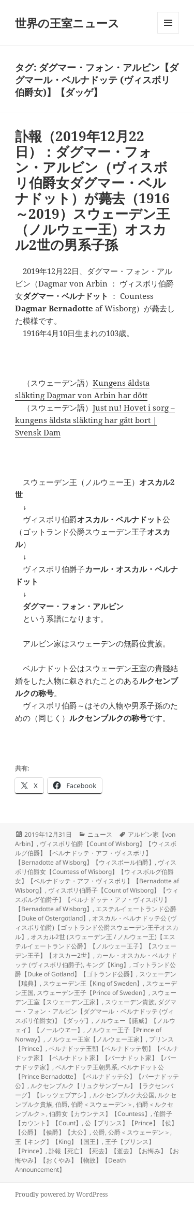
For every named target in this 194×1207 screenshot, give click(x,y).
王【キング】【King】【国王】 (58, 1141)
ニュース (99, 834)
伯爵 (61, 1104)
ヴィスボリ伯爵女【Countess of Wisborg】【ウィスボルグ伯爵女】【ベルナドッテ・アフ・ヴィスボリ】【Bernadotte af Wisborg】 (97, 876)
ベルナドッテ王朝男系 (86, 1067)
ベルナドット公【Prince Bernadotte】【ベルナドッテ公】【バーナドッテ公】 (97, 1076)
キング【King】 (107, 964)
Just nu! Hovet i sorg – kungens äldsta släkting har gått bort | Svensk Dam (95, 419)
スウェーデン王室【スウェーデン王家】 (95, 997)
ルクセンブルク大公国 (124, 1095)
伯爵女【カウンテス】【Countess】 (100, 1113)
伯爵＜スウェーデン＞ (102, 1104)
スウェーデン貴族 (130, 1002)
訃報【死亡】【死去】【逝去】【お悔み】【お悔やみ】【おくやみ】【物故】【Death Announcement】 (97, 1160)
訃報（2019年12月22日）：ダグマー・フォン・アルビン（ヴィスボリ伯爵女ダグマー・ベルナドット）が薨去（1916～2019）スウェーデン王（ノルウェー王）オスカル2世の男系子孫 (92, 190)
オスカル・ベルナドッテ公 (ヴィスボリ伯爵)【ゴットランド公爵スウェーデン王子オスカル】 (96, 927)
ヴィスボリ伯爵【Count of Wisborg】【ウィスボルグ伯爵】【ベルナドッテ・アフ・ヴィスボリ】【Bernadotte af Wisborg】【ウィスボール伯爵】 (95, 853)
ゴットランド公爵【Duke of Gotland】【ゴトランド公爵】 (95, 969)
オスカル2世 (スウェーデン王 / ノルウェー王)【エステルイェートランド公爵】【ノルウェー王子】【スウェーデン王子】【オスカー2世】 (95, 946)
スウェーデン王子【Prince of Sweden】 (92, 992)
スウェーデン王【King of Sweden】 (93, 983)
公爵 (99, 1132)
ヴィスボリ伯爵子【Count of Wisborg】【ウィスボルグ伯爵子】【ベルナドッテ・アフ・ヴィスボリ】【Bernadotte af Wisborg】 (96, 899)
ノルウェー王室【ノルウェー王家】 (96, 1039)
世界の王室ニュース (67, 23)
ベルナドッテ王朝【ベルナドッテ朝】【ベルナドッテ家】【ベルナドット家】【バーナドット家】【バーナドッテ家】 (97, 1058)
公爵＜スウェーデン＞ (139, 1132)
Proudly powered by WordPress (61, 1194)
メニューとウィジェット (168, 33)
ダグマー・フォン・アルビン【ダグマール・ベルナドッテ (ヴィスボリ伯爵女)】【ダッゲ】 (95, 1011)
